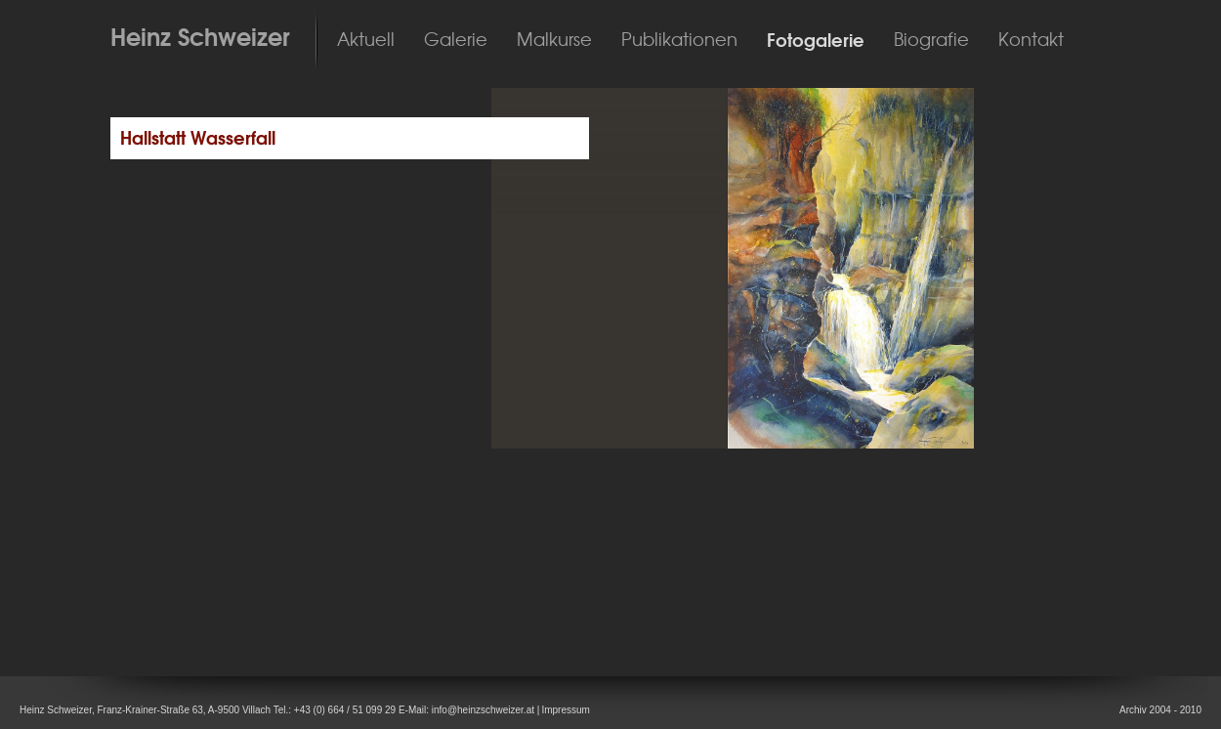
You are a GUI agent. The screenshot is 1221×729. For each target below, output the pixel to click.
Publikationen (679, 40)
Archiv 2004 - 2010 (1160, 710)
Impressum (565, 710)
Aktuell (366, 40)
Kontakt (1031, 40)
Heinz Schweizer (200, 37)
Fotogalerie (815, 40)
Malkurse (554, 40)
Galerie (455, 40)
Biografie (931, 40)
